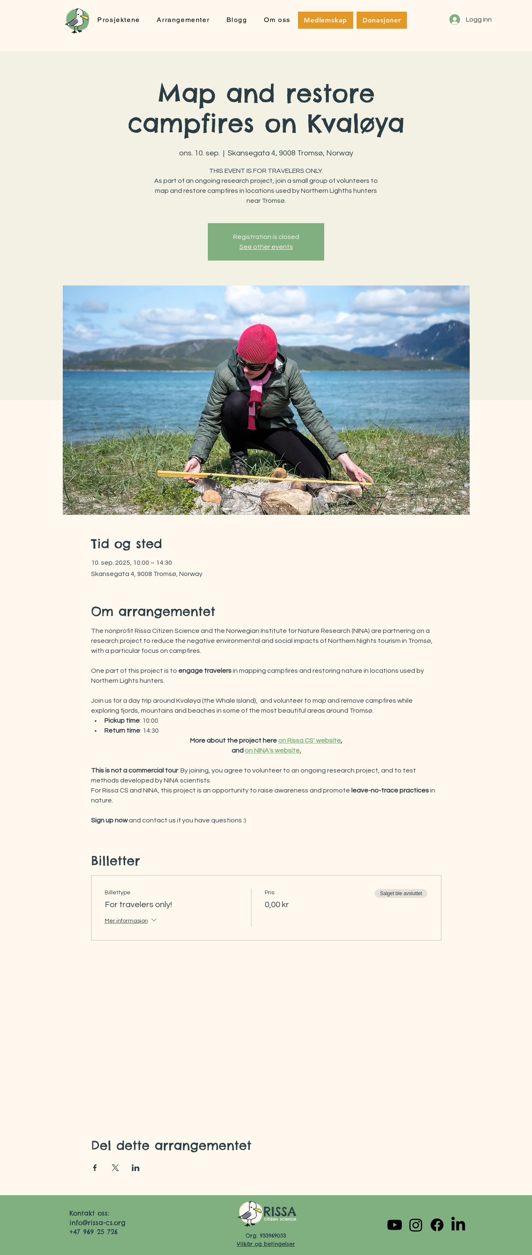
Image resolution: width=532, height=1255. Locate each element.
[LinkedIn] (458, 1224)
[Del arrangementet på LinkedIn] (136, 1167)
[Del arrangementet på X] (115, 1167)
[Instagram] (415, 1224)
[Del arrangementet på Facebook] (95, 1167)
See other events (266, 247)
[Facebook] (437, 1224)
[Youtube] (394, 1224)
